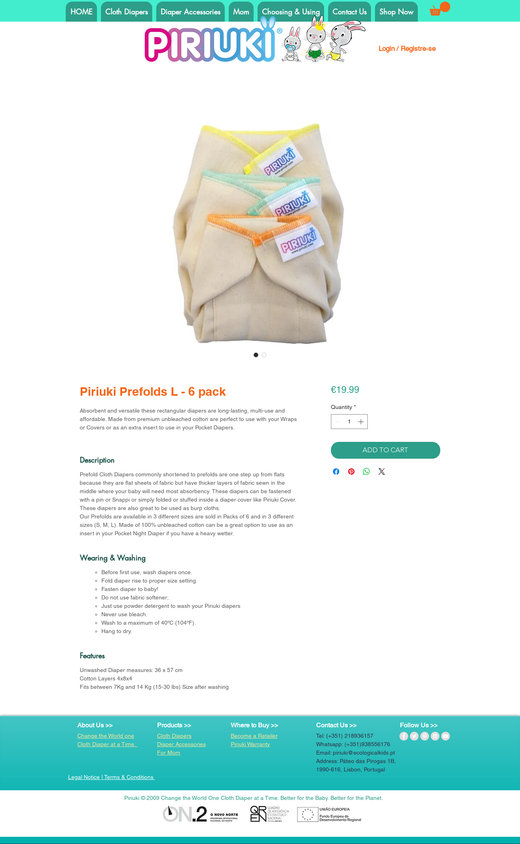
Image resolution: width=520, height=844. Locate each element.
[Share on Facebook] (336, 471)
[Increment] (362, 422)
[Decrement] (337, 422)
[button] (439, 9)
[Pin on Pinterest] (351, 471)
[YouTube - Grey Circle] (445, 736)
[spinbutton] (349, 422)
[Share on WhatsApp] (366, 471)
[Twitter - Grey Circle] (414, 736)
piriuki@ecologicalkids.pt (364, 752)
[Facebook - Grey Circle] (403, 736)
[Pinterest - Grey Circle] (424, 736)
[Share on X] (382, 471)
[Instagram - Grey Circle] (435, 736)
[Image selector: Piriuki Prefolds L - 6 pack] (256, 355)
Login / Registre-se (407, 49)
